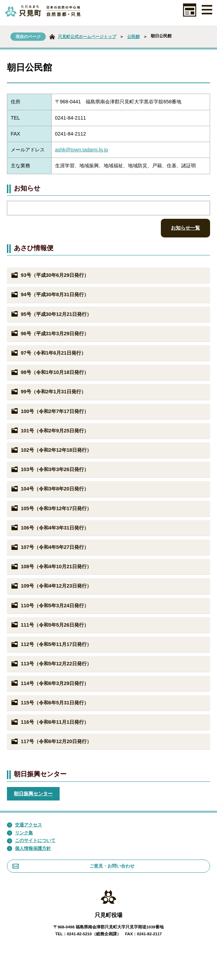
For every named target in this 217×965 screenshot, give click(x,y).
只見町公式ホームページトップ (87, 37)
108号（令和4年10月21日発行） (51, 567)
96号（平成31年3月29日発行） (49, 333)
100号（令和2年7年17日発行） (49, 411)
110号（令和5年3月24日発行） (49, 605)
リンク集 (20, 833)
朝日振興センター (33, 793)
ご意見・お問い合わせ (73, 866)
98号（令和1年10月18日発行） (49, 372)
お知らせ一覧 (185, 228)
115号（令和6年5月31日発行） (49, 703)
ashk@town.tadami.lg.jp (81, 149)
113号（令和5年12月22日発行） (51, 664)
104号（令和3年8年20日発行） (49, 489)
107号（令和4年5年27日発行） (49, 547)
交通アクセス (24, 825)
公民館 (133, 37)
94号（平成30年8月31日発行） (49, 295)
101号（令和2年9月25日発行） (49, 431)
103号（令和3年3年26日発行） (49, 470)
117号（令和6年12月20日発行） (51, 742)
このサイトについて (31, 840)
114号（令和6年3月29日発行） (49, 683)
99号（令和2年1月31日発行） (48, 392)
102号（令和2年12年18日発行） (51, 450)
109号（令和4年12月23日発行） (51, 586)
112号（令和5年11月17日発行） (51, 644)
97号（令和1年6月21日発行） (48, 353)
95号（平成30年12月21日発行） (51, 314)
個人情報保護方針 (29, 848)
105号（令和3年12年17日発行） (51, 508)
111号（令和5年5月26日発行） (49, 625)
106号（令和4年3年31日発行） (49, 528)
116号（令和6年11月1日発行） (49, 722)
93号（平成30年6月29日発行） (49, 275)
